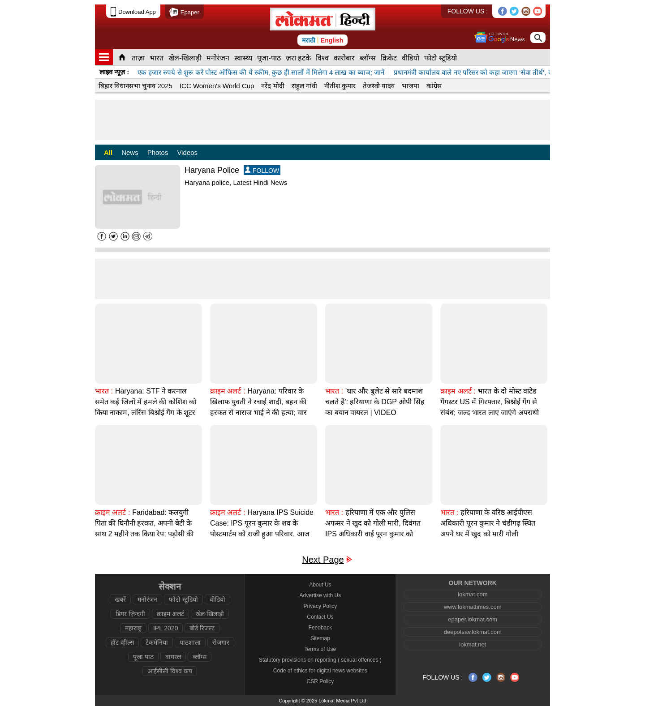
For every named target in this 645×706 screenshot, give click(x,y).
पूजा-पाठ (268, 58)
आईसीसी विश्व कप (169, 671)
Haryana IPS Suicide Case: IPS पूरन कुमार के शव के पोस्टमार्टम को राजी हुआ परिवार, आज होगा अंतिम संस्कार (262, 528)
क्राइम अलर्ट (170, 613)
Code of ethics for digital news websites (320, 670)
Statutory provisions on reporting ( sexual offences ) (320, 660)
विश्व (322, 58)
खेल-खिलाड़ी (185, 58)
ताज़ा (138, 58)
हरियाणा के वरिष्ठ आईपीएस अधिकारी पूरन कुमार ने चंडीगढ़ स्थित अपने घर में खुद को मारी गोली (487, 523)
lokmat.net (472, 644)
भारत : (104, 391)
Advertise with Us (320, 595)
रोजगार (220, 642)
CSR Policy (320, 681)
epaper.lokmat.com (472, 619)
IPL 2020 (165, 628)
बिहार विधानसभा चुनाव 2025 (135, 86)
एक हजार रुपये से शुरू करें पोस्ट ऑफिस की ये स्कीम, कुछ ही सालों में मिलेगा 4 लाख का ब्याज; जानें (261, 72)
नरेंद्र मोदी (272, 86)
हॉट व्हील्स (122, 642)
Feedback (320, 628)
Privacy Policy (320, 606)
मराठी (308, 40)
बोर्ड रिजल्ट (202, 628)
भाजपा (410, 86)
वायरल (173, 656)
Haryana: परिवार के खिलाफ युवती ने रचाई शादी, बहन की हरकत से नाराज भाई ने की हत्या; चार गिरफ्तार (258, 407)
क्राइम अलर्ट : (227, 391)
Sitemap (320, 638)
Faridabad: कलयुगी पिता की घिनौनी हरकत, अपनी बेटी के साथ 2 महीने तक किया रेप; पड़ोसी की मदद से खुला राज (144, 528)
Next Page (323, 560)
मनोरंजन (217, 58)
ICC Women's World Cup (217, 86)
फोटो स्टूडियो (440, 58)
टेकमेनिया (157, 642)
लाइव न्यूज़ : (114, 72)
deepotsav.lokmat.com (473, 632)
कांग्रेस (434, 86)
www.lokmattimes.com (473, 606)
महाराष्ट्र (133, 628)
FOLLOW (262, 170)
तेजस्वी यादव (379, 86)
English (332, 40)
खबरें (120, 599)
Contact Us (320, 617)
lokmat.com (472, 594)
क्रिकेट (389, 58)
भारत (156, 58)
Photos (157, 152)
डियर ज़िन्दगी (130, 613)
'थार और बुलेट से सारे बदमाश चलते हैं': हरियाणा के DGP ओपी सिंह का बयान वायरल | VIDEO (375, 401)
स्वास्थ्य (243, 58)
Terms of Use (320, 649)
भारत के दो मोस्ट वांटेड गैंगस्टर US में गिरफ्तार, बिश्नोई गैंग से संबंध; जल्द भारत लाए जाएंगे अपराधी (489, 401)
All (108, 152)
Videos (187, 152)
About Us (320, 585)
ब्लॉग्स (368, 58)
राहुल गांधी (304, 86)
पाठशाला (190, 642)
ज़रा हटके (298, 58)
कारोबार (344, 58)
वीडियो (410, 58)
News (129, 152)
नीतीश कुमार (340, 86)
